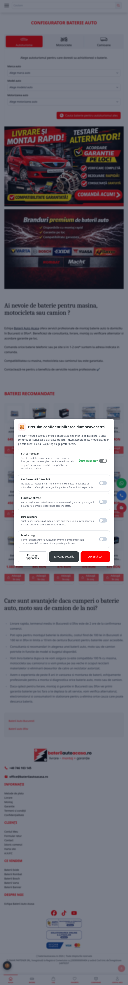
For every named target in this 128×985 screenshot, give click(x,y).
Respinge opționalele (33, 556)
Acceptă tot (95, 556)
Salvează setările (64, 556)
